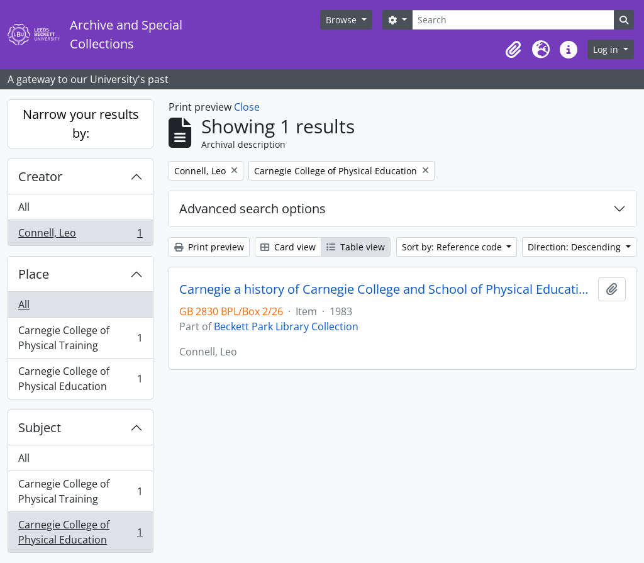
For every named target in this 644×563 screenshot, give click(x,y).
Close (247, 107)
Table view (355, 247)
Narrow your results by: (81, 124)
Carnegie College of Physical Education (80, 378)
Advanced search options (252, 208)
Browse (342, 20)
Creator (40, 176)
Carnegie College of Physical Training (80, 337)
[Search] (513, 20)
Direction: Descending (575, 247)
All (24, 207)
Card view (288, 247)
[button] (513, 50)
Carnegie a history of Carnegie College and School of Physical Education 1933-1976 (386, 289)
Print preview (209, 247)
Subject (39, 427)
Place (33, 273)
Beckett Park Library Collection (286, 326)
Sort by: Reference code (453, 247)
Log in (607, 49)
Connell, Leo (80, 235)
